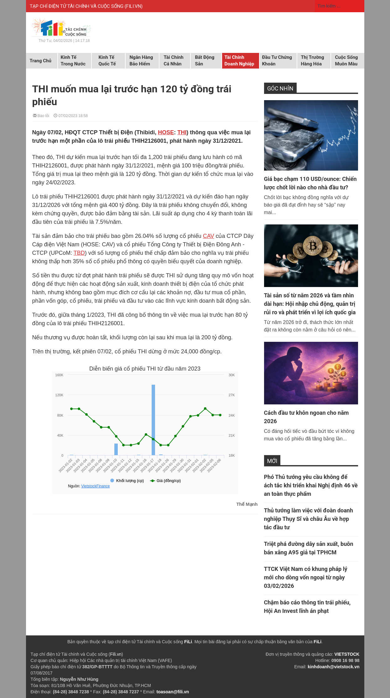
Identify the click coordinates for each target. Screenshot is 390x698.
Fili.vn (116, 654)
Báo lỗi (41, 115)
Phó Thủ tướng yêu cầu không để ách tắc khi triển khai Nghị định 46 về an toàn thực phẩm (311, 485)
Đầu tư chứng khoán (277, 60)
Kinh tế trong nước (73, 60)
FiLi (188, 641)
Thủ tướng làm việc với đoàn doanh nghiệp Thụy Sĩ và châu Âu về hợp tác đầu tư (308, 519)
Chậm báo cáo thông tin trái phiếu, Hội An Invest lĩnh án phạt (307, 606)
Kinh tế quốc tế (107, 60)
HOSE (166, 132)
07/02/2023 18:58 (71, 115)
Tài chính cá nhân (174, 60)
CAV (208, 236)
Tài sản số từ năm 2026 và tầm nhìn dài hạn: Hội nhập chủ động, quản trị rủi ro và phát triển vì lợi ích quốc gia (310, 304)
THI (181, 132)
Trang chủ (40, 61)
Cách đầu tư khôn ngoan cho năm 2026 (306, 416)
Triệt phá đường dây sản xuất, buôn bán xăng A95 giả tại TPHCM (308, 548)
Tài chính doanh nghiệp (239, 60)
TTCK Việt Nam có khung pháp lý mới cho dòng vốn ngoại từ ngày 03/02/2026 (305, 577)
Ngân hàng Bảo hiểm (141, 60)
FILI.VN (133, 6)
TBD (79, 253)
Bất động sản (205, 60)
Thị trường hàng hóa (312, 60)
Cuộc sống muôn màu (346, 60)
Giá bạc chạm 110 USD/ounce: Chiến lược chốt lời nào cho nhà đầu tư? (310, 183)
